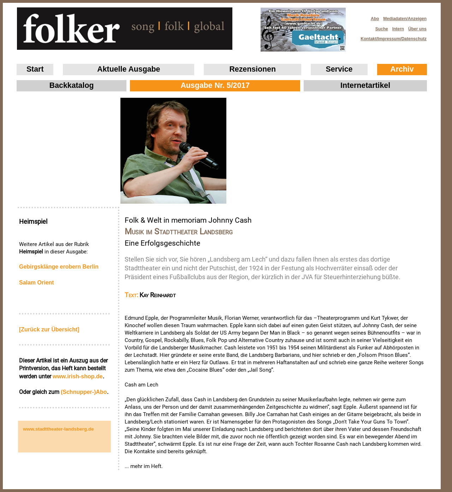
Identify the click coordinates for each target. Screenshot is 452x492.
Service (339, 69)
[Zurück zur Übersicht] (49, 329)
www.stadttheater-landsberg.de (58, 429)
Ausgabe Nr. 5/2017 (215, 85)
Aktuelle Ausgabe (128, 69)
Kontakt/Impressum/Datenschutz (391, 36)
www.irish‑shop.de (78, 376)
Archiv (402, 69)
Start (35, 69)
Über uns (417, 28)
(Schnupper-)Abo (84, 392)
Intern (398, 28)
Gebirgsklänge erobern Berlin (59, 267)
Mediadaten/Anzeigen (405, 18)
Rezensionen (252, 69)
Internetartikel (365, 85)
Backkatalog (71, 85)
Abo (375, 18)
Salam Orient (36, 283)
